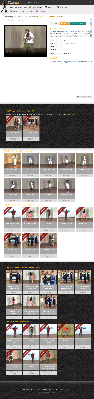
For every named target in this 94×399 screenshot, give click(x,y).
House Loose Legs (66, 170)
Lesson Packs (18, 7)
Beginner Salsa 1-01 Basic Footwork (14, 287)
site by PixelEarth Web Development (47, 392)
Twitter (68, 389)
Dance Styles (62, 7)
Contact (26, 389)
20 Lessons (43, 210)
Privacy (51, 389)
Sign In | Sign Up (33, 2)
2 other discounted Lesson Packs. (71, 61)
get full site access (78, 23)
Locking (31, 366)
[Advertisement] (48, 81)
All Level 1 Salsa (12, 249)
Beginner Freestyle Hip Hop (12, 225)
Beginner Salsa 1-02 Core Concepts (48, 287)
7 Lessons (9, 119)
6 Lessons (25, 210)
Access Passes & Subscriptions (21, 11)
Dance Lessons (35, 7)
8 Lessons (79, 210)
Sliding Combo (30, 195)
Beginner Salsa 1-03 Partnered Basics (66, 287)
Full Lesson (21, 20)
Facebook (59, 389)
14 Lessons (9, 327)
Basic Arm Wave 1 (12, 170)
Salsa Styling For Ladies (84, 224)
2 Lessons (43, 352)
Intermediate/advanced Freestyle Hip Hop (48, 367)
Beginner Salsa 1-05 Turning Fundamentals (48, 312)
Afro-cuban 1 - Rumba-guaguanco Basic (31, 287)
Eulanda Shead (68, 43)
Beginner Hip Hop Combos (66, 225)
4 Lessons (60, 327)
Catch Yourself (48, 195)
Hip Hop (66, 40)
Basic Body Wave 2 (85, 170)
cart (65, 23)
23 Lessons (25, 236)
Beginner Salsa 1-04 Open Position (83, 287)
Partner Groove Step (71, 31)
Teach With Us (42, 389)
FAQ (33, 389)
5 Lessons (77, 327)
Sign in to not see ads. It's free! (84, 96)
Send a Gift (40, 11)
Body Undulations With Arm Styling (31, 312)
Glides (83, 340)
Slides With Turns (66, 195)
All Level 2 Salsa (30, 249)
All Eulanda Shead (31, 133)
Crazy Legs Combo (30, 170)
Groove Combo (12, 195)
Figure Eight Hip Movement (14, 312)
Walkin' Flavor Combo (48, 170)
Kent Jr (75, 43)
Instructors (49, 7)
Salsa (27, 229)
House (48, 224)
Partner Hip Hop (14, 133)
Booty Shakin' (14, 366)
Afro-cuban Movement (30, 224)
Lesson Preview (10, 20)
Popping (65, 340)
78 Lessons (26, 119)
